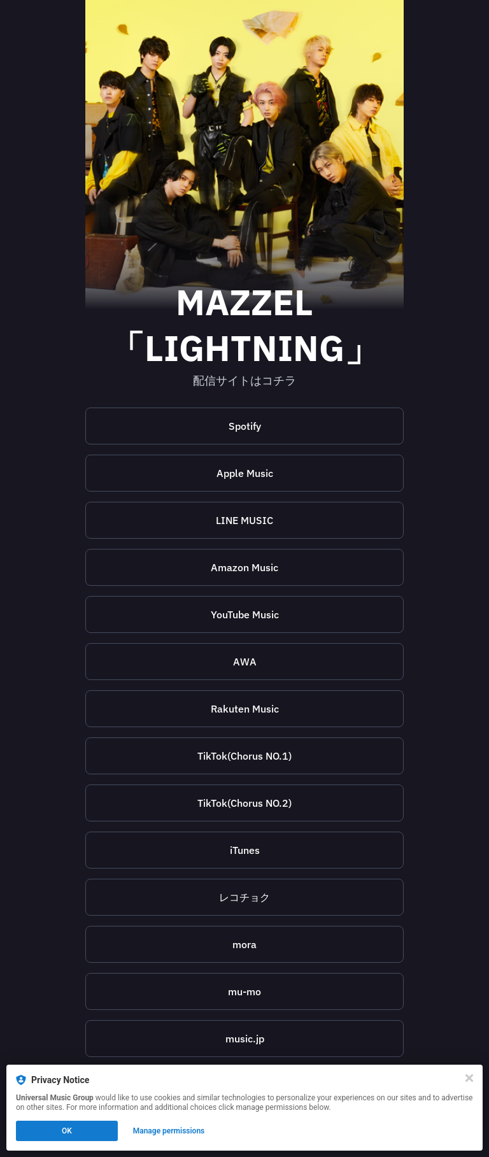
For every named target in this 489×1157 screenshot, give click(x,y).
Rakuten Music (245, 708)
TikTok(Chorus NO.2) (244, 803)
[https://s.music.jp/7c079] (244, 1038)
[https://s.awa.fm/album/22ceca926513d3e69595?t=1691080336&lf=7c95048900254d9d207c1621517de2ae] (244, 661)
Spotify (245, 426)
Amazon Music (244, 567)
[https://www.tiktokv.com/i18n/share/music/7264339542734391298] (244, 755)
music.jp (244, 1038)
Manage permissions (169, 1130)
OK (67, 1130)
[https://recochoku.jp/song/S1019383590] (244, 897)
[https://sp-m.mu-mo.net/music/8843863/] (244, 991)
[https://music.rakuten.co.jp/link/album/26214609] (244, 708)
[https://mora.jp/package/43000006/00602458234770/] (244, 944)
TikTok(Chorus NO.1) (244, 755)
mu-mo (244, 991)
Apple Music (244, 473)
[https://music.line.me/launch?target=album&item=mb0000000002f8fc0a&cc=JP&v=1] (244, 520)
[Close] (469, 1078)
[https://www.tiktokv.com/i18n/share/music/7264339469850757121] (244, 802)
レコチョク (244, 897)
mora (244, 944)
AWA (245, 661)
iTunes (245, 850)
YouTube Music (245, 614)
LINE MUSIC (244, 520)
